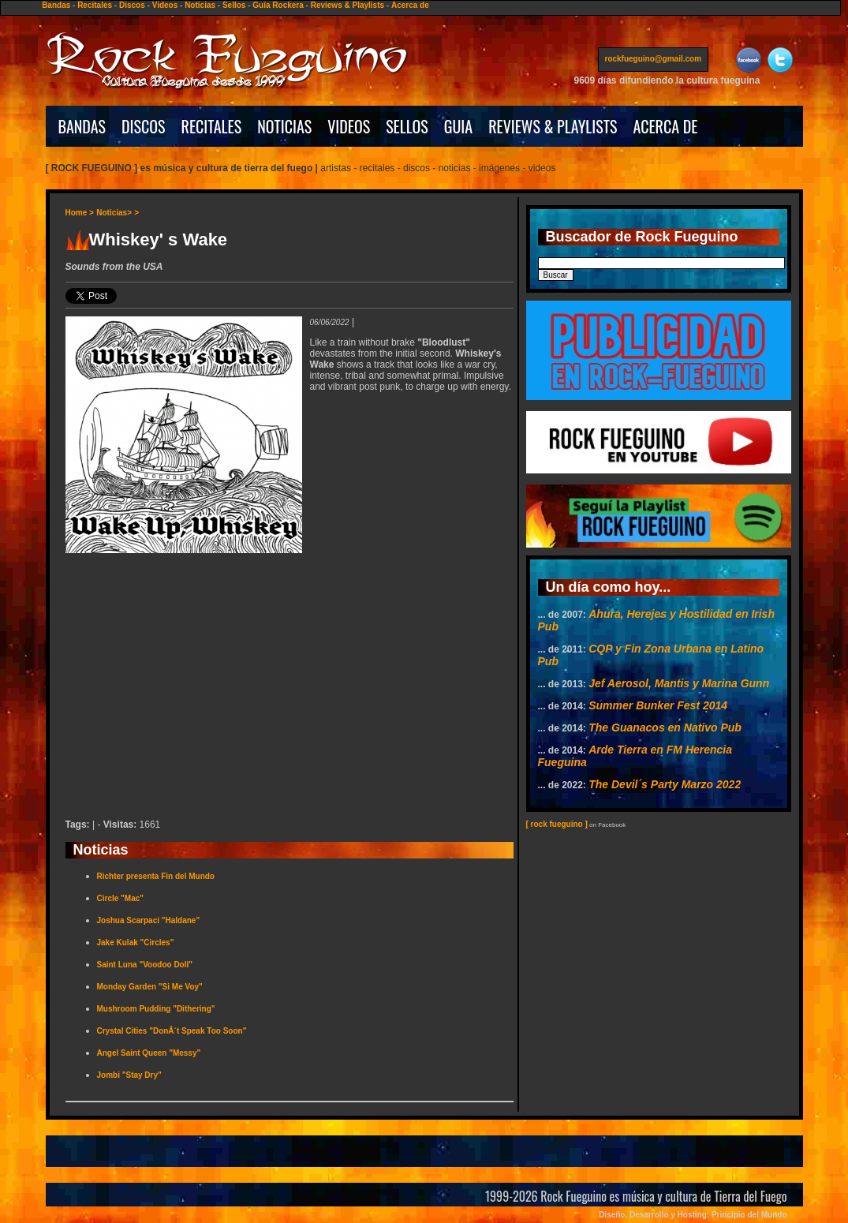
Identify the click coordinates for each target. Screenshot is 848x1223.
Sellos (233, 5)
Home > (79, 212)
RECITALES (211, 126)
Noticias (200, 5)
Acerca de (410, 5)
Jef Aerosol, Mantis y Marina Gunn (678, 683)
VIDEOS (348, 126)
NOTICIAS (284, 126)
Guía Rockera (277, 5)
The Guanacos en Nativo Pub (665, 727)
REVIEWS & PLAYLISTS (552, 126)
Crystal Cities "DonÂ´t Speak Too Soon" (172, 1031)
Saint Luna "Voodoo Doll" (145, 964)
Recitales (94, 5)
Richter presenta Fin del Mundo (156, 876)
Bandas (56, 5)
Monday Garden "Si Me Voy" (150, 986)
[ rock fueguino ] (557, 824)
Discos (132, 5)
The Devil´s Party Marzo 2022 (664, 784)
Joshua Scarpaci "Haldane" (148, 920)
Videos (165, 5)
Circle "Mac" (120, 898)
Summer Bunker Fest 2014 (657, 705)
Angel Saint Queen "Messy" (149, 1053)
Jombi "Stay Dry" (129, 1075)
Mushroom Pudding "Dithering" (156, 1008)
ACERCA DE (665, 126)
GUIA (458, 126)
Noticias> (114, 212)
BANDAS (82, 126)
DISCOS (143, 126)
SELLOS (407, 126)
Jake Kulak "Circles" (135, 942)
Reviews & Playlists (347, 5)
